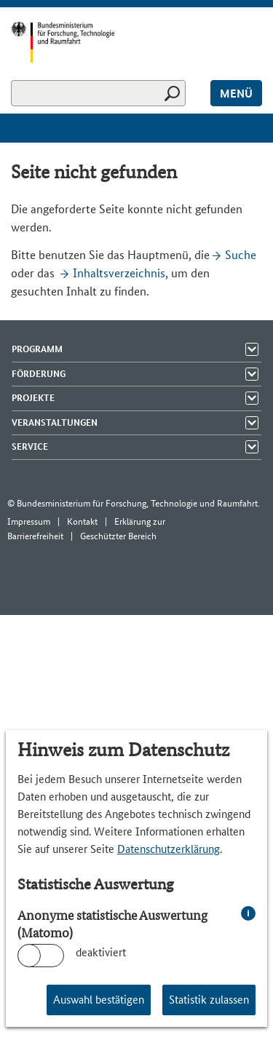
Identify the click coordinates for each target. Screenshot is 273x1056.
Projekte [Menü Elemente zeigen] (33, 397)
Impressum (28, 521)
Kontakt (82, 521)
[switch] (40, 955)
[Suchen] (98, 93)
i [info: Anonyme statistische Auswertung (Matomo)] (248, 913)
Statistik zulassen (209, 1000)
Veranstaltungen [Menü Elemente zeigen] (55, 422)
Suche (240, 254)
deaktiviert (101, 952)
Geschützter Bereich (118, 536)
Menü (236, 93)
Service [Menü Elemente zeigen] (30, 446)
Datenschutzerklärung (168, 849)
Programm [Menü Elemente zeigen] (37, 349)
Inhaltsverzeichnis (119, 273)
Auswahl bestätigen (98, 1000)
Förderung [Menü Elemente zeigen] (39, 373)
